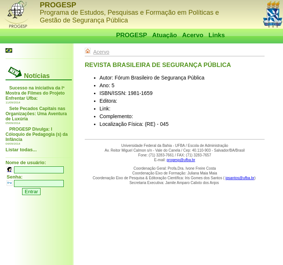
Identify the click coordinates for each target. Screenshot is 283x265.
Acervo (192, 35)
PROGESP (131, 35)
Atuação (164, 35)
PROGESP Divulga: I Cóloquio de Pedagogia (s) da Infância (37, 134)
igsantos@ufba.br (240, 178)
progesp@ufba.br (181, 160)
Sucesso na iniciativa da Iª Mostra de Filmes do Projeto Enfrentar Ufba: (35, 93)
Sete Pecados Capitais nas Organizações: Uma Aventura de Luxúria (36, 113)
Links (217, 35)
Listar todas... (21, 149)
